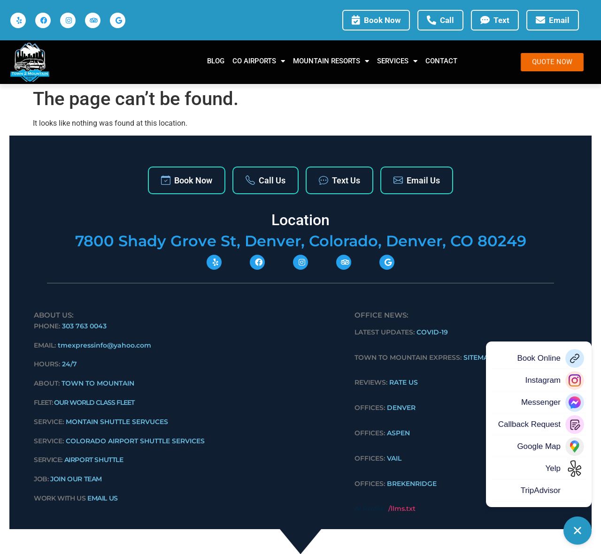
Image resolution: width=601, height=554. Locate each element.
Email (553, 20)
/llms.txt (402, 508)
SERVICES (397, 61)
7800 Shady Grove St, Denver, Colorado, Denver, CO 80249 (300, 241)
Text (494, 20)
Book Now (376, 20)
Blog (215, 61)
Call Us (265, 180)
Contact (441, 61)
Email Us (416, 180)
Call (440, 20)
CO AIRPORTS (258, 61)
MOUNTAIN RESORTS (331, 61)
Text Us (339, 180)
